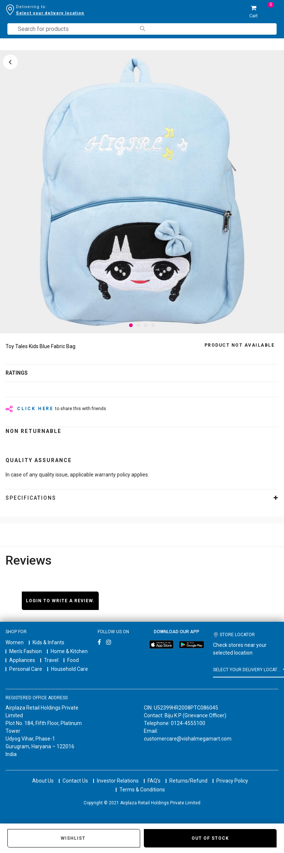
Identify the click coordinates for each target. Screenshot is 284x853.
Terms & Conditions (142, 783)
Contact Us (75, 774)
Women (15, 642)
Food (73, 660)
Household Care (69, 669)
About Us (43, 774)
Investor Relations (118, 774)
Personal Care (25, 669)
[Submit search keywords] (142, 28)
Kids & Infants (48, 642)
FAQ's (154, 774)
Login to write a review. (60, 600)
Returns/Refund (188, 774)
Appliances (22, 660)
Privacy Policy (232, 774)
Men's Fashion (25, 651)
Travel (51, 660)
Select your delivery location (50, 13)
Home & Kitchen (69, 651)
